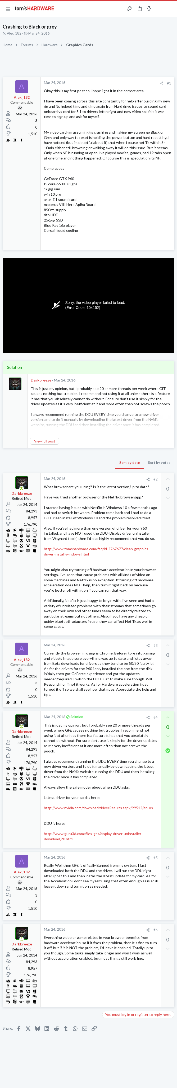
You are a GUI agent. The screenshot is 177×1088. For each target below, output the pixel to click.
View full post (44, 441)
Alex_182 (14, 33)
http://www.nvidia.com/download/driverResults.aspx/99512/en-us (98, 808)
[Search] (169, 9)
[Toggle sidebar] (159, 9)
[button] (8, 8)
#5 (155, 858)
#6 (155, 930)
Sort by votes (159, 462)
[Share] (161, 83)
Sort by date (129, 462)
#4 (155, 717)
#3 (155, 645)
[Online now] (21, 488)
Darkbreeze (41, 380)
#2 (155, 479)
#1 (169, 83)
